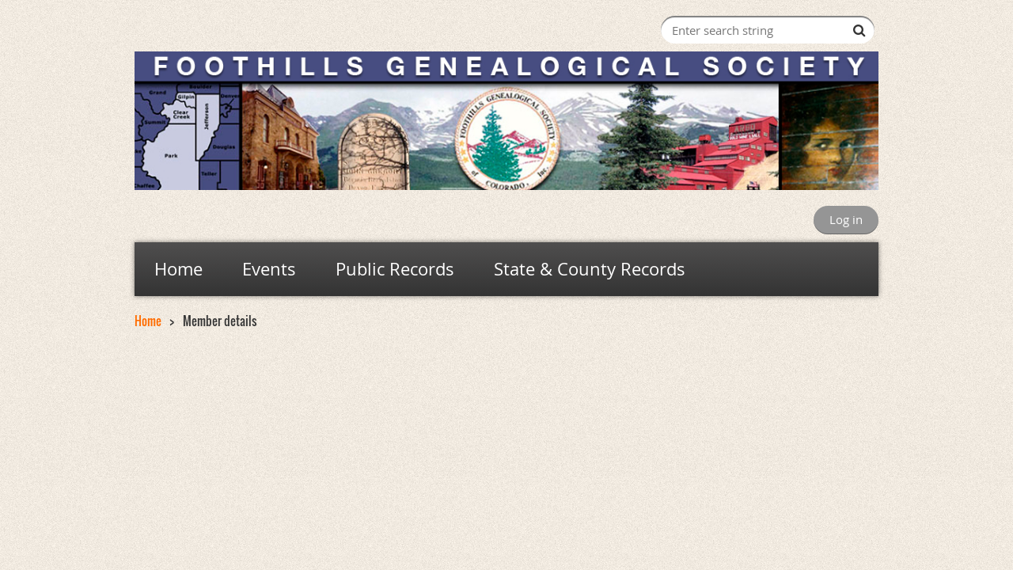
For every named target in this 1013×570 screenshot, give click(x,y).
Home (148, 320)
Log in (846, 219)
